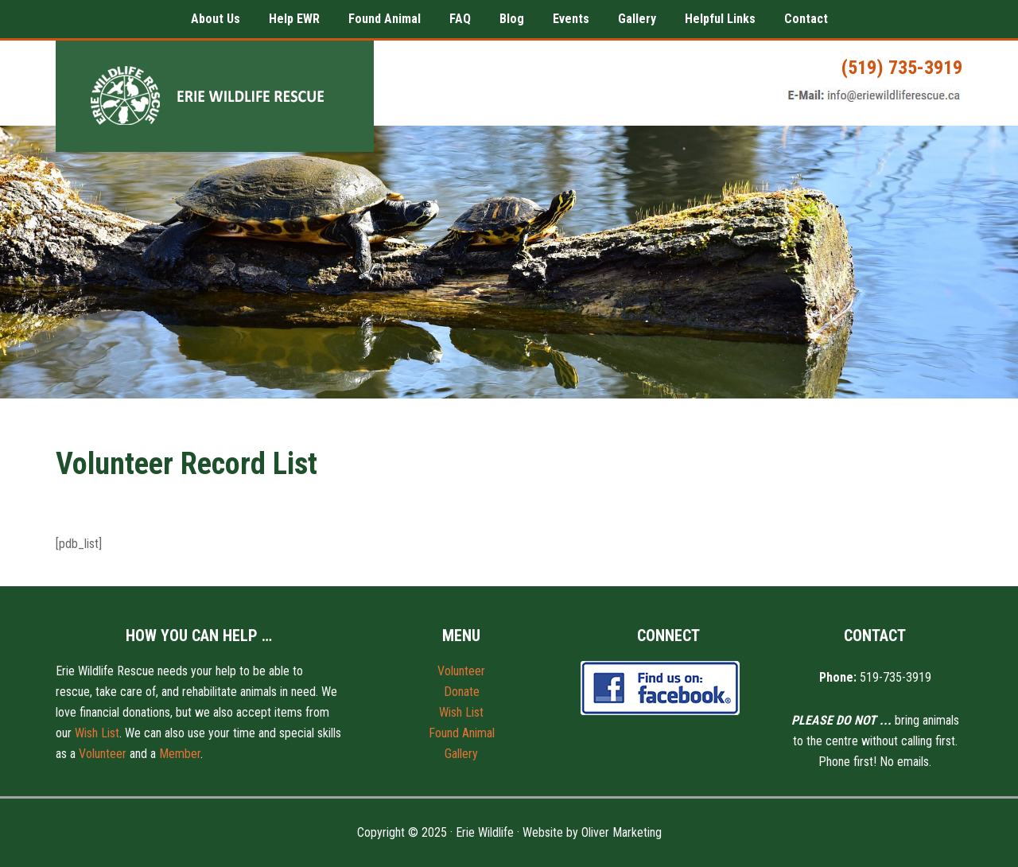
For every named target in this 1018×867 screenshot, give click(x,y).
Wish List (97, 733)
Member (179, 753)
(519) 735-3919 (901, 67)
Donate (462, 691)
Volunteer (102, 753)
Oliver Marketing (621, 832)
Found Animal (462, 733)
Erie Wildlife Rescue (214, 96)
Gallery (461, 753)
